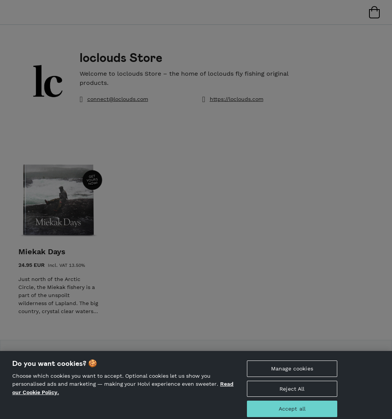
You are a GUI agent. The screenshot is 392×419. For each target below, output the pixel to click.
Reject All (291, 392)
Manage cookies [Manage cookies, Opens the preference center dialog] (292, 372)
